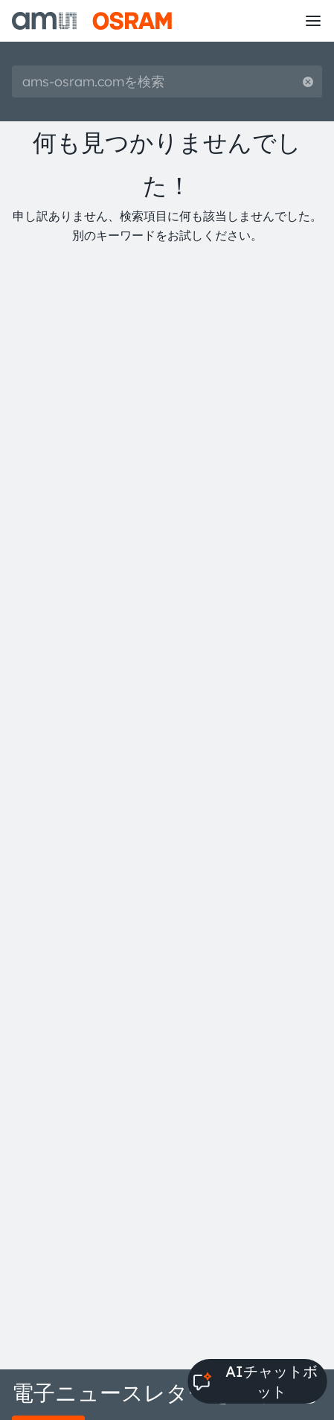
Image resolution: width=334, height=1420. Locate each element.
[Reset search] (308, 81)
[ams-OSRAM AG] (92, 21)
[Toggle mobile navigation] (313, 21)
